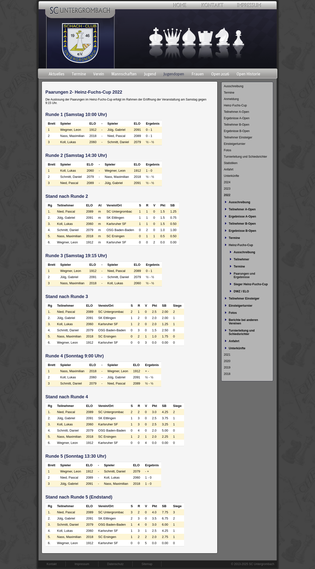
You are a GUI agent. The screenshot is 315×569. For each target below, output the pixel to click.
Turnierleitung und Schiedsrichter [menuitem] (245, 156)
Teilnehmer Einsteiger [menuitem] (238, 137)
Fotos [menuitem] (227, 150)
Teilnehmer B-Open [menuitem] (236, 124)
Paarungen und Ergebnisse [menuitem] (244, 275)
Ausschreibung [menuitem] (233, 86)
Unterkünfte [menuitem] (231, 176)
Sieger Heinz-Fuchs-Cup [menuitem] (251, 284)
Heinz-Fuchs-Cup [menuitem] (235, 105)
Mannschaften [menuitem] (124, 73)
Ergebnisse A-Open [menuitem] (237, 118)
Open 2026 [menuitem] (220, 73)
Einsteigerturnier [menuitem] (234, 144)
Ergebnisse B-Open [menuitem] (237, 131)
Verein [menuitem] (98, 73)
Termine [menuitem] (79, 73)
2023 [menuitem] (227, 188)
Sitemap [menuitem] (147, 564)
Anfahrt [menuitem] (229, 169)
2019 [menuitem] (227, 367)
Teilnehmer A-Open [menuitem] (236, 112)
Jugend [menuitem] (150, 73)
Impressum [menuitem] (82, 564)
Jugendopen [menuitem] (173, 73)
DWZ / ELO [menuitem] (241, 291)
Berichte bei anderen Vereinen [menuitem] (243, 321)
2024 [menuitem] (227, 182)
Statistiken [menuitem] (230, 163)
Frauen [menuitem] (197, 73)
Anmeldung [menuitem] (231, 99)
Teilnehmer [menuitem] (241, 259)
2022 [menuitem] (227, 195)
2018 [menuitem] (227, 374)
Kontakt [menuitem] (52, 564)
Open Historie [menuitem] (248, 73)
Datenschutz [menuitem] (115, 564)
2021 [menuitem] (227, 354)
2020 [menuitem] (227, 361)
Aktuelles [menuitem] (56, 73)
